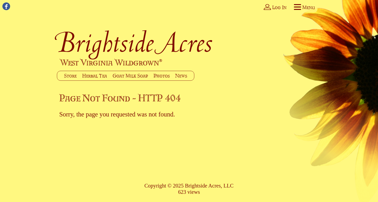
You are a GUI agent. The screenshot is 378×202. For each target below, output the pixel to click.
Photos (162, 76)
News (181, 76)
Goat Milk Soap (130, 76)
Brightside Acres (135, 42)
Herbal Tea (94, 76)
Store (70, 76)
